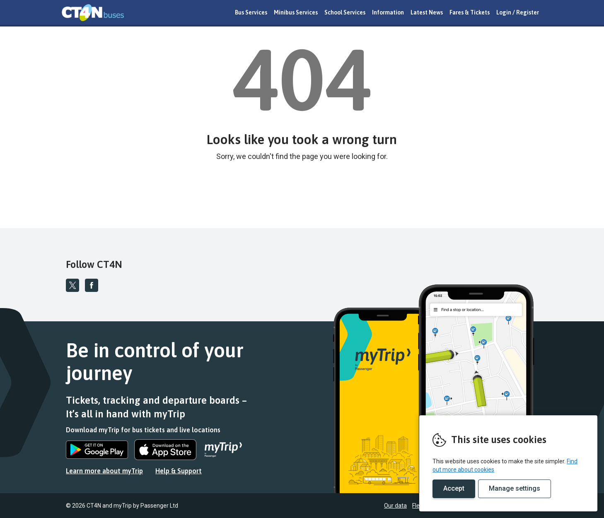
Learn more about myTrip (104, 471)
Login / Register (517, 12)
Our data (395, 505)
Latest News (427, 12)
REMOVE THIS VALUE (93, 12)
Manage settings (514, 488)
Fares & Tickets (469, 12)
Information (388, 12)
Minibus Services (296, 12)
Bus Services (251, 12)
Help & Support (178, 471)
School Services (344, 12)
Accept (453, 488)
